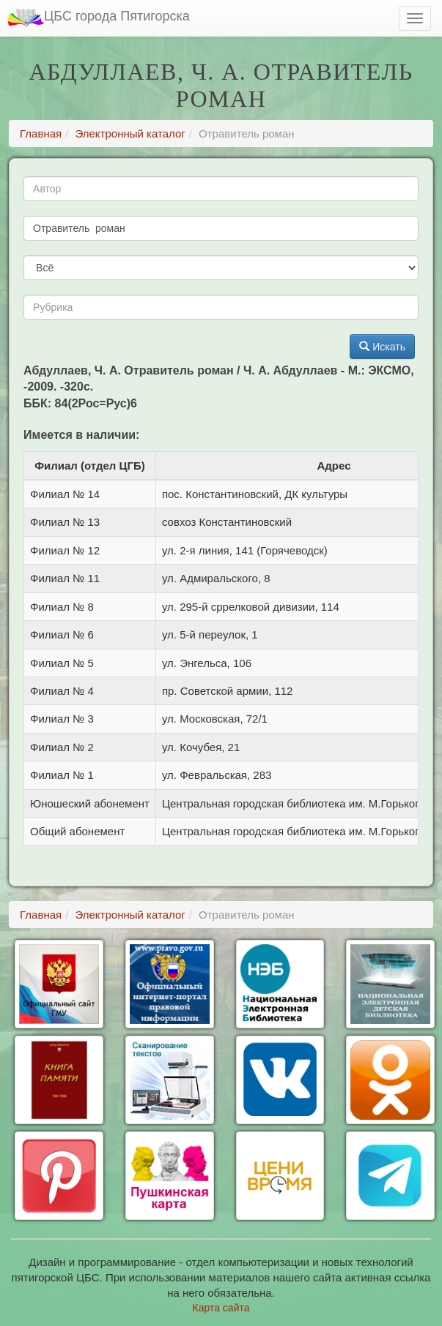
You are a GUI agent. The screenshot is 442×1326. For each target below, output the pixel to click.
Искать (382, 347)
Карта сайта (221, 1308)
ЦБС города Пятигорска (98, 18)
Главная (41, 133)
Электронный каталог (130, 133)
